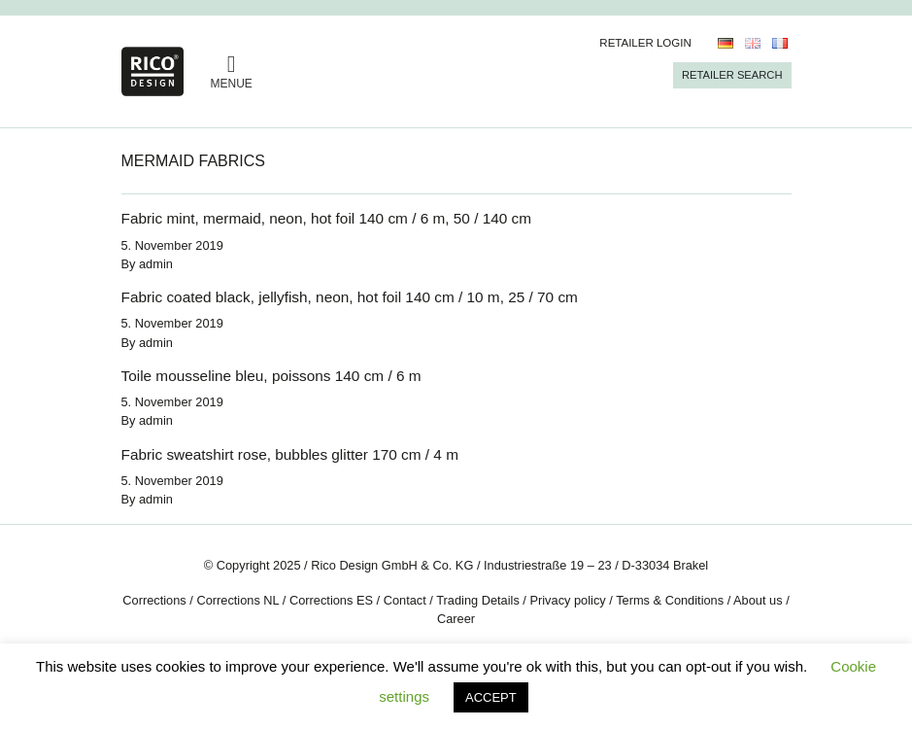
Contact (405, 600)
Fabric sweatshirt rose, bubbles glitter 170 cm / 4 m (289, 454)
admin (156, 264)
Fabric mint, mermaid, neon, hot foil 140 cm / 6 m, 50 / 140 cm (326, 218)
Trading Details (478, 600)
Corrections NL (237, 600)
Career (456, 618)
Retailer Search (732, 75)
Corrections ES (331, 600)
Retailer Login (645, 43)
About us (758, 600)
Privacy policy (567, 600)
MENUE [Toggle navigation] (232, 71)
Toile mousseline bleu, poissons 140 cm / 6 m (271, 375)
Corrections (154, 600)
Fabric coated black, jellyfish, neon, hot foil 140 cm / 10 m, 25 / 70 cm (349, 297)
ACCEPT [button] (491, 697)
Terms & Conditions (670, 600)
